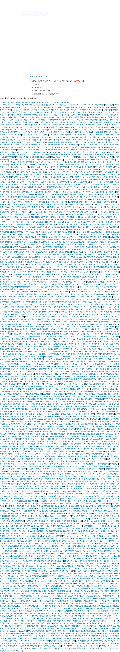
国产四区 (102, 396)
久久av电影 (104, 284)
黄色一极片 (92, 536)
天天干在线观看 (107, 638)
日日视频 (100, 536)
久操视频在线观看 (55, 177)
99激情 (29, 399)
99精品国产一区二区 (71, 561)
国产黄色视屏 (40, 441)
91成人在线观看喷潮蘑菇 (88, 631)
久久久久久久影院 (7, 389)
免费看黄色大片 (47, 172)
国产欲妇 (58, 274)
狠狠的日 (76, 277)
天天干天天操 (100, 643)
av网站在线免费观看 (98, 531)
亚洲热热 (41, 299)
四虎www (55, 466)
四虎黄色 (104, 152)
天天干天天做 (53, 314)
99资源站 (65, 179)
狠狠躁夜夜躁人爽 (79, 177)
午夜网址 (48, 299)
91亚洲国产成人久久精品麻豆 (48, 110)
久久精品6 (78, 264)
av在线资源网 (89, 568)
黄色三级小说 (68, 643)
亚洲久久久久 (98, 204)
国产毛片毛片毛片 (21, 145)
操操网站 (64, 145)
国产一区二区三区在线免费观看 (48, 583)
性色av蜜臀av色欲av (60, 631)
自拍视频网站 (89, 217)
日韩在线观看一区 (53, 324)
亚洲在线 (35, 294)
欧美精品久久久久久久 (74, 526)
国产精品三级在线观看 (78, 548)
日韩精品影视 (62, 259)
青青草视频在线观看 (113, 135)
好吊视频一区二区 (80, 386)
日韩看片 (3, 197)
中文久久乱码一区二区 (66, 469)
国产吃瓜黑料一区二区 (88, 471)
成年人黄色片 (43, 608)
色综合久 (111, 361)
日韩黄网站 (70, 264)
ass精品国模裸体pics (91, 160)
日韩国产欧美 (85, 628)
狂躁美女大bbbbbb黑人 (31, 115)
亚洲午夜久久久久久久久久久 (28, 513)
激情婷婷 (72, 192)
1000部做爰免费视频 (59, 344)
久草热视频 (50, 209)
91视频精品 (11, 434)
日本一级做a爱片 (6, 626)
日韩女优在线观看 (38, 222)
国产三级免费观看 (38, 361)
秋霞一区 (5, 120)
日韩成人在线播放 (67, 484)
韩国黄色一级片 (102, 174)
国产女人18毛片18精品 (106, 312)
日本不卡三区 (30, 232)
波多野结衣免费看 (31, 521)
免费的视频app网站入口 (22, 533)
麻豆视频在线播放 (105, 379)
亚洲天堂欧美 (40, 556)
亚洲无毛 (38, 262)
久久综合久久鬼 (108, 165)
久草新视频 (39, 162)
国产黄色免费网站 (94, 127)
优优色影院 (77, 501)
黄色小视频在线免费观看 (55, 586)
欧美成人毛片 (17, 359)
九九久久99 (22, 371)
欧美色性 (18, 174)
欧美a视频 (12, 192)
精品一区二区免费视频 (80, 317)
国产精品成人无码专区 (61, 531)
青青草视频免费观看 (83, 588)
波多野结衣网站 (108, 132)
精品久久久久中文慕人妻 (13, 312)
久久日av (72, 237)
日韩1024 (100, 254)
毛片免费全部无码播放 (96, 469)
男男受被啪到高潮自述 (104, 608)
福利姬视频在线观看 (20, 613)
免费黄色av (16, 322)
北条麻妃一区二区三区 (21, 282)
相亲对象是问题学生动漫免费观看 (56, 269)
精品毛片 (12, 339)
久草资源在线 (95, 441)
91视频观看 (44, 309)
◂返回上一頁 (43, 76)
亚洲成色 (49, 623)
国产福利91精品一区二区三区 (84, 648)
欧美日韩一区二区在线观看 (18, 357)
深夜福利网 (30, 429)
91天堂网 (109, 384)
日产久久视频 (59, 399)
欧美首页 (18, 135)
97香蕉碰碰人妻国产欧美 (32, 274)
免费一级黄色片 (17, 598)
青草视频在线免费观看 (8, 297)
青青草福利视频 (35, 157)
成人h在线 (14, 167)
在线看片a (18, 524)
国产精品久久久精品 (52, 384)
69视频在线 (95, 581)
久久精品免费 (46, 344)
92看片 (60, 568)
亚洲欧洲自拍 (101, 349)
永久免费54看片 (68, 125)
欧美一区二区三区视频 (55, 227)
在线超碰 (21, 317)
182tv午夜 (36, 172)
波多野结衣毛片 (28, 132)
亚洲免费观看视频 (102, 341)
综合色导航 (46, 538)
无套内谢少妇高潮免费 (83, 456)
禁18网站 (53, 282)
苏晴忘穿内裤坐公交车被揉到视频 (84, 212)
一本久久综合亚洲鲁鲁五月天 (14, 214)
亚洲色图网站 (20, 307)
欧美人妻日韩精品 (66, 182)
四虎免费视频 (87, 359)
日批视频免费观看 (37, 192)
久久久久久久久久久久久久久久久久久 (49, 444)
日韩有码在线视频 (109, 202)
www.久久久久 (52, 469)
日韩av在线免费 (33, 396)
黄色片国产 (41, 623)
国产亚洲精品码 (19, 466)
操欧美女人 (114, 464)
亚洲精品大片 (96, 481)
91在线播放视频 (45, 125)
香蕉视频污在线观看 (89, 606)
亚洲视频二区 (49, 379)
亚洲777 (62, 424)
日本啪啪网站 (74, 179)
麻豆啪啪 (10, 529)
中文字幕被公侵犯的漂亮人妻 (16, 568)
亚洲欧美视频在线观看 (55, 187)
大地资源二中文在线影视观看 (55, 479)
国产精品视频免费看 (51, 633)
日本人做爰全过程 (83, 279)
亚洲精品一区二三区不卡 (77, 309)
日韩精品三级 (68, 648)
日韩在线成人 (85, 142)
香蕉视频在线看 (76, 521)
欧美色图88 (20, 262)
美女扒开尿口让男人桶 (109, 516)
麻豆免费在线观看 (110, 489)
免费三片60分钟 (72, 110)
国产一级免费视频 (111, 426)
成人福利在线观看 (92, 247)
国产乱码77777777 (76, 466)
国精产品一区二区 (93, 354)
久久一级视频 (46, 421)
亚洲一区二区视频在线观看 (37, 314)
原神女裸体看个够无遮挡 (100, 199)
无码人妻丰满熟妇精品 (35, 648)
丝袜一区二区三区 (13, 257)
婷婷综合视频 (73, 219)
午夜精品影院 (49, 189)
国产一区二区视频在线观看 (78, 558)
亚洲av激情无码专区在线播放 (28, 606)
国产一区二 (96, 351)
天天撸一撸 (8, 613)
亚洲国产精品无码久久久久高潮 (63, 341)
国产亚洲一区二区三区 (15, 197)
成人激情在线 (104, 541)
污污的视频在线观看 (67, 165)
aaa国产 (49, 337)
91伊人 (24, 239)
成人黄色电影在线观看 (63, 252)
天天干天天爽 (26, 419)
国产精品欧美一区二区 (110, 616)
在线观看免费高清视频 (43, 429)
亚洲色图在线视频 (14, 578)
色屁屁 (6, 543)
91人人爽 (30, 137)
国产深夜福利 (35, 421)
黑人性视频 (25, 471)
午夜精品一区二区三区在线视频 (105, 289)
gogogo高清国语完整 (41, 351)
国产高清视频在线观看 (74, 409)
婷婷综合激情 (50, 533)
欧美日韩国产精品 (8, 172)
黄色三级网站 (12, 364)
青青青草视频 (67, 349)
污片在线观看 (6, 137)
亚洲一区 (70, 386)
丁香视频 (21, 636)
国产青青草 (112, 152)
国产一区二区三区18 (9, 636)
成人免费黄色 (82, 426)
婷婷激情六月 (48, 212)
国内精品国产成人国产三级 (42, 339)
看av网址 (101, 576)
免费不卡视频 (58, 337)
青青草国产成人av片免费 (51, 329)
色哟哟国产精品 (15, 120)
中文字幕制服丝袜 (15, 531)
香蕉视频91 (52, 259)
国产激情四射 (74, 267)
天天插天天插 (31, 511)
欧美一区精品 (10, 631)
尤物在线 (42, 187)
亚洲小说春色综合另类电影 (76, 578)
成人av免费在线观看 (102, 568)
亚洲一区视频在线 (49, 593)
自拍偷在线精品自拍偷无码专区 (23, 556)
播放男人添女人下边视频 (50, 307)
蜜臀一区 (53, 112)
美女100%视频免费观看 (35, 479)
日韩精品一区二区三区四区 (37, 499)
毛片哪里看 (19, 130)
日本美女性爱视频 (63, 521)
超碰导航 (63, 135)
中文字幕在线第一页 (71, 337)
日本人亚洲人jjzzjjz (40, 568)
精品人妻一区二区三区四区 (29, 234)
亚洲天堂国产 (61, 366)
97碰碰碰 (15, 110)
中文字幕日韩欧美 (64, 461)
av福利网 (63, 583)
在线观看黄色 (28, 561)
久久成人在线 (70, 529)
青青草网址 (53, 249)
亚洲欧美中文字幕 (80, 414)
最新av (113, 160)
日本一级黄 (15, 244)
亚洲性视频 (51, 436)
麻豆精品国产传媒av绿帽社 (32, 327)
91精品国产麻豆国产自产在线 (102, 551)
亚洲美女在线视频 (78, 419)
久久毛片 (27, 299)
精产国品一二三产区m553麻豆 (104, 262)
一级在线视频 (102, 391)
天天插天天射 (31, 227)
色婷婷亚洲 (47, 302)
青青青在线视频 (79, 332)
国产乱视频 (82, 202)
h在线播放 (106, 339)
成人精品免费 (77, 581)
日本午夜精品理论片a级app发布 (107, 150)
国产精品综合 (70, 399)
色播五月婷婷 (112, 409)
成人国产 (72, 588)
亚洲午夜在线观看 (17, 349)
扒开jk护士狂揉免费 (65, 591)
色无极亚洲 (42, 618)
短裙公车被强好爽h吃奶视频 (77, 533)
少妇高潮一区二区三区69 (16, 461)
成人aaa (7, 219)
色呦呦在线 (75, 297)
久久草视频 (101, 606)
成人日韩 (79, 429)
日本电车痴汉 (108, 302)
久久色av (102, 513)
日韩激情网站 (104, 337)
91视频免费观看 (107, 127)
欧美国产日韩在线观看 (110, 219)
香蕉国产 (34, 618)
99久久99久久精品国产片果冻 (95, 162)
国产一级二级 (31, 563)
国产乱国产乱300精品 (112, 444)
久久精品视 (97, 132)
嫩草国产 (87, 636)
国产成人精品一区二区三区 (15, 429)
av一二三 (57, 563)
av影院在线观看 (80, 354)
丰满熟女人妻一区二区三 (96, 538)
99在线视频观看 (100, 563)
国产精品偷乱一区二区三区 (107, 244)
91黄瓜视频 (19, 366)
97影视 (11, 130)
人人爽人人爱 (101, 474)
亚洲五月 (6, 431)
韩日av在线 (91, 616)
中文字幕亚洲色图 (23, 421)
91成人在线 (20, 329)
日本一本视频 (77, 152)
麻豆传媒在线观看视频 (91, 449)
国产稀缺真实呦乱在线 (12, 401)
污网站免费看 (48, 563)
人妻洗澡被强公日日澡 (76, 299)
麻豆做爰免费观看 (10, 484)
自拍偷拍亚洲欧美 (97, 431)
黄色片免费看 (9, 551)
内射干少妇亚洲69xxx (12, 621)
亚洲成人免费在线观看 (24, 339)
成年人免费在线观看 (55, 152)
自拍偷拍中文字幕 (95, 165)
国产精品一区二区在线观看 (44, 219)
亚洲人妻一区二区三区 (43, 341)
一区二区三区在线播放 (106, 207)
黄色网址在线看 (90, 434)
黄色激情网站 (43, 501)
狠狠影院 (43, 169)
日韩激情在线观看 (27, 219)
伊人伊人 (35, 289)
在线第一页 (82, 117)
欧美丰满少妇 (30, 317)
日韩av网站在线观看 (47, 332)
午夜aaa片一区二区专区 (12, 239)
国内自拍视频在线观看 (33, 329)
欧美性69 (3, 140)
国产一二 (59, 364)
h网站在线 (81, 566)
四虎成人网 (81, 237)
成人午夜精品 (24, 184)
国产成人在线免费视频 (37, 165)
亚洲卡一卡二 (68, 536)
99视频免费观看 (22, 434)
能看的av (38, 232)
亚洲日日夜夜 (36, 598)
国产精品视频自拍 (50, 506)
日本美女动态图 (100, 566)
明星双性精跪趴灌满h (18, 416)
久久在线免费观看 (73, 513)
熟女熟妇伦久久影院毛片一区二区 (78, 389)
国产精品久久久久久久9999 (26, 504)
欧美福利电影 (45, 578)
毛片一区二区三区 (83, 638)
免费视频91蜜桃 (59, 174)
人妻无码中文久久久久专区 (71, 439)
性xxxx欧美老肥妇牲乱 (97, 122)
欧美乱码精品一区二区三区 (76, 282)
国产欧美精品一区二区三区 (110, 314)
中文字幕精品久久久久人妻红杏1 (43, 252)
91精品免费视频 (101, 508)
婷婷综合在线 (76, 603)
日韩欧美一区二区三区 (83, 571)
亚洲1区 (17, 217)
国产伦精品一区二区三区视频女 (60, 608)
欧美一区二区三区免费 (22, 641)
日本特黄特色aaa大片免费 (26, 576)
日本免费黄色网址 (57, 371)
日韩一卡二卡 (12, 513)
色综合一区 (37, 643)
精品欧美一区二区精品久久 (70, 272)
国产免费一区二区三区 (26, 566)
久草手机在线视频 (53, 618)
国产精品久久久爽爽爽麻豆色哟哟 (35, 312)
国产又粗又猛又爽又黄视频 (20, 409)
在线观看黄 (107, 252)
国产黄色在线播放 (12, 184)
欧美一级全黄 (14, 391)
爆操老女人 (48, 257)
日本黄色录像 (91, 254)
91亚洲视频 (59, 304)
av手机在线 (36, 322)
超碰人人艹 (50, 391)
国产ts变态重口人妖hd (97, 593)
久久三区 (73, 157)
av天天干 (35, 125)
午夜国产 (96, 297)
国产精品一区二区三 (48, 366)
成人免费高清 (102, 598)
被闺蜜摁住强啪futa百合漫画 (91, 292)
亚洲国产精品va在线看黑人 (18, 516)
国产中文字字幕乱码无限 (68, 633)
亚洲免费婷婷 (73, 145)
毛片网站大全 (84, 541)
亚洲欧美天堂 (104, 381)
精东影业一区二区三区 (94, 491)
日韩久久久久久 (49, 551)
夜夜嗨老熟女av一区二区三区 (62, 421)
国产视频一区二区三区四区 (18, 165)
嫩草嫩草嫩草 (69, 551)
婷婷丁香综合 (25, 591)
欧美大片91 (35, 135)
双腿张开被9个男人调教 (83, 132)
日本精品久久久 (59, 327)
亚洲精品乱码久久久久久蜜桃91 (104, 269)
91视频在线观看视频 (99, 456)
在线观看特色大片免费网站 (20, 456)
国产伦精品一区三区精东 (49, 115)
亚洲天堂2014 (59, 491)
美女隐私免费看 (105, 504)
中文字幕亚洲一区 (53, 272)
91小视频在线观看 (11, 581)
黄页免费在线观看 (53, 484)
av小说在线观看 (91, 312)
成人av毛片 (103, 519)
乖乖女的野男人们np (18, 511)
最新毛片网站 (102, 147)
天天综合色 (72, 112)
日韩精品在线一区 (81, 125)
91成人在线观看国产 (81, 122)
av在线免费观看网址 (37, 531)
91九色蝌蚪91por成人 (95, 137)
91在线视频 (46, 536)
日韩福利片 (64, 267)
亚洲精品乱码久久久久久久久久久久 (92, 257)
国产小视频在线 (65, 307)
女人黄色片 (79, 636)
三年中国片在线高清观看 (19, 309)
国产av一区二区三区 (83, 192)
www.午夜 (82, 491)
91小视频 (96, 376)
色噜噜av (112, 224)
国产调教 (79, 197)
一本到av (55, 374)
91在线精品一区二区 (57, 486)
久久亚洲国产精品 (88, 508)
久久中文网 (89, 486)
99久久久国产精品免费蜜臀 (46, 476)
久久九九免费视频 (96, 436)
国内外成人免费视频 (51, 546)
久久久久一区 (75, 441)
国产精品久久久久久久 (19, 272)
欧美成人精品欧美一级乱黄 (101, 446)
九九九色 (26, 436)
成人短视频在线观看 (96, 556)
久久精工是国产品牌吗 (66, 506)
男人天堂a (64, 384)
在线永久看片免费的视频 (35, 633)
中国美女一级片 (82, 593)
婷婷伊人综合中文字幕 (32, 242)
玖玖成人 (116, 608)
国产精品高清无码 (13, 140)
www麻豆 (42, 436)
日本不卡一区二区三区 (29, 558)
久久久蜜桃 (64, 192)
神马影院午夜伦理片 (43, 279)
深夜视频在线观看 (91, 239)
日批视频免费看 (28, 374)
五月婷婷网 (94, 519)
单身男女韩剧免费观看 (48, 513)
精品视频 (83, 277)
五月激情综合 (40, 132)
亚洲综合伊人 (87, 511)
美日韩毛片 (105, 259)
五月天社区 (74, 130)
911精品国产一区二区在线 (96, 553)
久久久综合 (95, 419)
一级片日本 (111, 479)
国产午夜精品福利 (74, 105)
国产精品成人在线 (85, 573)
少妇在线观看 (28, 351)
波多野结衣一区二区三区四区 (106, 434)
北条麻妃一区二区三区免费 (49, 182)
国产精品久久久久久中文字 (73, 364)
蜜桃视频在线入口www (52, 145)
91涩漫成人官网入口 (46, 491)
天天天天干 (96, 573)
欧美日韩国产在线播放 (87, 267)
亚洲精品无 (53, 461)
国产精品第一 (113, 147)
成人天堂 (86, 526)
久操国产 (108, 421)
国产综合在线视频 (100, 361)
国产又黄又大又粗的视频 (28, 110)
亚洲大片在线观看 (9, 464)
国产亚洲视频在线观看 (66, 312)
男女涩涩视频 (9, 307)
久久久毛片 (43, 127)
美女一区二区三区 (10, 127)
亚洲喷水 (53, 292)
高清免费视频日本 (75, 511)
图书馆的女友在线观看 (8, 202)
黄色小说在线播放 (6, 454)
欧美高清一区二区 (45, 202)
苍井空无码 (38, 304)
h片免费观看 (26, 237)
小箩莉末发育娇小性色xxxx (57, 127)
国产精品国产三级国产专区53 (27, 202)
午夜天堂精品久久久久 (59, 573)
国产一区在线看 (14, 277)
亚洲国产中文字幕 (105, 309)
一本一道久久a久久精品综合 (51, 254)
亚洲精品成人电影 (95, 110)
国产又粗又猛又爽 (52, 361)
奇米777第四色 (95, 219)
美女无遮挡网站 (111, 214)
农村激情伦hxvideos (111, 137)
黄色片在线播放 (102, 112)
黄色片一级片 (103, 586)
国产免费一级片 (103, 631)
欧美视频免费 (99, 105)
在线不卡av (66, 239)
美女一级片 (90, 214)
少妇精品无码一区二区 (52, 357)
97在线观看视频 (17, 341)
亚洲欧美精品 (26, 361)
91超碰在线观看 (91, 304)
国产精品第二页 (61, 611)
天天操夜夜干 (66, 147)
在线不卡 (75, 140)
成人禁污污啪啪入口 (62, 431)
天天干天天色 (58, 277)
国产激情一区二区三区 (87, 150)
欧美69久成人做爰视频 (20, 247)
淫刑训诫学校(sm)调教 (89, 147)
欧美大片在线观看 (92, 546)
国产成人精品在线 (111, 451)
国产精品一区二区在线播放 (37, 297)
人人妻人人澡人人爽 (41, 137)
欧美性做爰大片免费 (27, 414)
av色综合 (76, 591)
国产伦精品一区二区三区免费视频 (55, 105)
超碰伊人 (29, 461)
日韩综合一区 (93, 396)
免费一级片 (31, 194)
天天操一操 (107, 110)
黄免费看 (99, 202)
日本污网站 (67, 581)
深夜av (99, 329)
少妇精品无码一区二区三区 (100, 366)
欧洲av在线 (84, 371)
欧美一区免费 (69, 636)
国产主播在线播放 (92, 284)
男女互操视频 (52, 312)
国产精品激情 (93, 194)
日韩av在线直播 (94, 259)
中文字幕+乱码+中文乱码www (19, 212)
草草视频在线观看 (54, 284)
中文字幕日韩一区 (38, 140)
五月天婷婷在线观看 (36, 357)
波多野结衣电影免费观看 (51, 456)
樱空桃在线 (94, 541)
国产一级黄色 (104, 371)
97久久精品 (7, 379)
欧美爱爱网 (23, 314)
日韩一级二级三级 (79, 546)
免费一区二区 (102, 125)
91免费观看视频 (63, 598)
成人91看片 (11, 481)
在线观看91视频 (110, 277)
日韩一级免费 (56, 194)
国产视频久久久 (81, 107)
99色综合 (28, 222)
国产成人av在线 (9, 546)
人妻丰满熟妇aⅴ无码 (40, 179)
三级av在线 (90, 332)
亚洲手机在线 (28, 142)
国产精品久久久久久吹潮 (9, 563)
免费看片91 (100, 135)
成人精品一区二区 (106, 646)
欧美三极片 (4, 339)
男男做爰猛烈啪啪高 (78, 616)
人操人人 (112, 192)
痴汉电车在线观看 (95, 558)
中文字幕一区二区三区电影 (50, 147)
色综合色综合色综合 (36, 145)
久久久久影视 (67, 177)
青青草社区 (10, 279)
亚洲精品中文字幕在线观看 (23, 304)
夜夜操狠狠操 (8, 489)
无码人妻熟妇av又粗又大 (31, 486)
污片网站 (42, 239)
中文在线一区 (28, 524)
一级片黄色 (109, 576)
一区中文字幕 (17, 274)
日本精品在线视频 (108, 327)
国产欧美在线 (98, 489)
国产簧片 (84, 479)
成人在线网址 (15, 553)
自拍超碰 (96, 322)
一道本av (88, 269)
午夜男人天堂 (50, 122)
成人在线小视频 (97, 279)
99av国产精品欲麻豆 (113, 234)
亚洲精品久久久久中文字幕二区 (39, 371)
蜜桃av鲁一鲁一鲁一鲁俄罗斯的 (87, 529)
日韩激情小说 (91, 598)
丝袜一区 (29, 551)
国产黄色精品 (5, 244)
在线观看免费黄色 (110, 204)
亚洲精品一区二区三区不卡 (104, 167)
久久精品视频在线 (90, 586)
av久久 (107, 556)
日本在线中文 (106, 596)
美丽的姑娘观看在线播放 (96, 282)
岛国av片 (32, 174)
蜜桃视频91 (59, 332)
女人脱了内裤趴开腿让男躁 (63, 294)
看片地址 (72, 384)
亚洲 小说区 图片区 (81, 224)
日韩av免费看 (5, 561)
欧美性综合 (36, 147)
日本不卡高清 (5, 441)
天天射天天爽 (5, 105)
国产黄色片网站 (113, 519)
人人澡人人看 (114, 337)
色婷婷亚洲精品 (48, 431)
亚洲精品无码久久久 (36, 150)
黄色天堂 (21, 384)
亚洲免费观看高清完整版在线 (65, 379)
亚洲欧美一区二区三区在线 (46, 553)
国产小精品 (31, 481)
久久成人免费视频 (63, 222)
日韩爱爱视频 (11, 506)
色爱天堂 (78, 551)
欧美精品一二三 (22, 150)
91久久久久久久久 (38, 209)
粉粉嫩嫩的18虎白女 (74, 606)
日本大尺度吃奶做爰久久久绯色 (58, 297)
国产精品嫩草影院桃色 (94, 496)
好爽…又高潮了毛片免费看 (86, 112)
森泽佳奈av (67, 277)
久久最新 (70, 122)
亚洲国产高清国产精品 (99, 588)
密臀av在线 (7, 284)
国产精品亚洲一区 (86, 297)
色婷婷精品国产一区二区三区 (42, 199)
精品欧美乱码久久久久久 (59, 496)
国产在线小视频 (63, 292)
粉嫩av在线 (75, 461)
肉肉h (72, 132)
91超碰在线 (60, 264)
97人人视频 (79, 563)
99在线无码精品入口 (94, 177)
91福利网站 (22, 155)
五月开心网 (26, 135)
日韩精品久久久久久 (105, 184)
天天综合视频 (86, 209)
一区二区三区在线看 (112, 623)
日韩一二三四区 (52, 401)
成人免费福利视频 (58, 244)
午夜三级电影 (52, 354)
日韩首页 (14, 152)
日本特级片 (44, 135)
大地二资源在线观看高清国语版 (55, 519)
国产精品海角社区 (78, 254)
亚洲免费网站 (61, 513)
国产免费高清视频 (6, 466)
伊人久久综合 (15, 543)
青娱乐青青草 (26, 140)
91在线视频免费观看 (102, 464)
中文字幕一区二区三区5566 (66, 596)
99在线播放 (102, 626)
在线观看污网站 (46, 322)
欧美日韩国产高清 (40, 561)
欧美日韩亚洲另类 (111, 469)
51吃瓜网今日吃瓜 (112, 571)
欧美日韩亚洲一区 (67, 172)
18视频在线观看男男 (95, 187)
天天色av (12, 329)
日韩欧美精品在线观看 (14, 115)
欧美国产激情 (84, 451)
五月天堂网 (11, 157)
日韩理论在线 (113, 588)
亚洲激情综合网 (85, 327)
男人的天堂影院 (89, 409)
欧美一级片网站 (17, 254)
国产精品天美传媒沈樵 (78, 598)
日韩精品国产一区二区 (61, 339)
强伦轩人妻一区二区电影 (97, 404)
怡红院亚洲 (92, 386)
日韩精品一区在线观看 (79, 416)
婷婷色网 (50, 169)
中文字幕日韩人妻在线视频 (104, 414)
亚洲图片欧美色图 (15, 107)
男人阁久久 (7, 254)
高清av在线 (40, 576)
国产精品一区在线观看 (88, 613)
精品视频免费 (51, 222)
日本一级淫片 (43, 386)
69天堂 (97, 152)
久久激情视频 (22, 446)
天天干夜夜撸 (55, 155)
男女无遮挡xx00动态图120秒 (98, 107)
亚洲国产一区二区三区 (68, 411)
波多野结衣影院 (24, 259)
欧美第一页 (91, 548)
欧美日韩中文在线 (22, 546)
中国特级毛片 (14, 449)
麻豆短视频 (76, 147)
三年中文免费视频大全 (17, 160)
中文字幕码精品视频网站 (9, 229)
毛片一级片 (25, 404)
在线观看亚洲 (29, 224)
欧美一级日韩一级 (32, 332)
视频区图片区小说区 (104, 394)
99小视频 (23, 648)
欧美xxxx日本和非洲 (79, 137)
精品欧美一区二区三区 (20, 379)
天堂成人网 (65, 499)
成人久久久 (104, 546)
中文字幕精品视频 (48, 643)
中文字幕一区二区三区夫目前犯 (52, 107)
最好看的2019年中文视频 (22, 586)
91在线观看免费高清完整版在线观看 (31, 346)
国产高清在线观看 (109, 389)
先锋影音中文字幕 (83, 366)
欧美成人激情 (92, 626)
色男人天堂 (86, 551)
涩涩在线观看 (111, 396)
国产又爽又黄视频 (27, 543)
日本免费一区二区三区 (109, 317)
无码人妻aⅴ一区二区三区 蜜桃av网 (60, 289)
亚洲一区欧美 (48, 232)
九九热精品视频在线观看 (97, 479)
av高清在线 (115, 334)
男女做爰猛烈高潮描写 (93, 357)
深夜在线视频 (95, 516)
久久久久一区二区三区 (68, 489)
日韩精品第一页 (102, 471)
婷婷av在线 (36, 344)
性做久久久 (43, 259)
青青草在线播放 (35, 536)
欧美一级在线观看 (13, 501)
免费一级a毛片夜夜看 (47, 426)
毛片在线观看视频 (109, 491)
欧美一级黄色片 (91, 237)
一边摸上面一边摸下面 (87, 130)
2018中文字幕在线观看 (69, 117)
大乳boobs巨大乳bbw (8, 638)
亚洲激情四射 (104, 611)
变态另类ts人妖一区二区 (57, 386)
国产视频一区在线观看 (84, 489)
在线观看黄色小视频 (43, 194)
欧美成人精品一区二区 (22, 496)
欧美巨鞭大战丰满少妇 (19, 399)
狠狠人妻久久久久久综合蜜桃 (97, 578)
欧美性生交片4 (64, 603)
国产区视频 (29, 384)
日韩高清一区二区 (91, 381)
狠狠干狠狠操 (94, 371)
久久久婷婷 (34, 491)
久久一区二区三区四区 (39, 409)
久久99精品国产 (19, 489)
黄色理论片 (67, 274)
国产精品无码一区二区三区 (99, 145)
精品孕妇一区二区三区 (99, 461)
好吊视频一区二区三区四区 (77, 127)
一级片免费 (112, 586)
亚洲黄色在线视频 (37, 506)
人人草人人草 (111, 406)
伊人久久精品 (100, 217)
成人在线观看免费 (98, 571)
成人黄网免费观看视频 (66, 354)
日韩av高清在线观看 (84, 424)
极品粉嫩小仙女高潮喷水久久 (55, 621)
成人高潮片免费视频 (52, 192)
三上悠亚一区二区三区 (60, 202)
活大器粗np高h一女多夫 (29, 401)
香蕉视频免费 (71, 394)
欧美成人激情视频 (88, 501)
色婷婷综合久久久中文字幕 (87, 244)
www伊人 (115, 294)
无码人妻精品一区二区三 (87, 140)
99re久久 (43, 272)
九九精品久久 (80, 341)
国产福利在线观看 (15, 436)
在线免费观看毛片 (20, 454)
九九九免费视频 (60, 214)
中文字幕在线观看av (40, 461)
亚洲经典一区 (60, 234)
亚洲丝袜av (92, 125)
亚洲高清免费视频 (22, 157)
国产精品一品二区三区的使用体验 (89, 596)
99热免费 (21, 444)
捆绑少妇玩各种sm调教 (37, 434)
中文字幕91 (43, 284)
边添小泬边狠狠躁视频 (64, 207)
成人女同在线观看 (12, 381)
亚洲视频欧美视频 (64, 628)
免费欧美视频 (66, 419)
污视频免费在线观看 (94, 476)
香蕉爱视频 (88, 399)
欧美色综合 (31, 548)
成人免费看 (95, 272)
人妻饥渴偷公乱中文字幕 (16, 182)
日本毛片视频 (29, 394)
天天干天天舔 (15, 219)
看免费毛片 (75, 613)
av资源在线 (91, 349)
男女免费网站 (9, 299)
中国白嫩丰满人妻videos (62, 247)
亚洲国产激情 (111, 606)
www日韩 (40, 204)
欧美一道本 (66, 194)
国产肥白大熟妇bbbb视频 (27, 581)
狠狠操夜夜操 (63, 309)
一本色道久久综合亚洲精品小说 (102, 628)
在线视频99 (53, 588)
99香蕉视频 (35, 578)
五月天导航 (97, 511)
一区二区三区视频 (92, 242)
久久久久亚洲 (24, 391)
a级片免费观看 (9, 262)
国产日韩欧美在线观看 (55, 561)
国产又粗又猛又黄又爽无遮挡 (42, 419)
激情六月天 (15, 648)
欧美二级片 (10, 147)
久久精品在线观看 (79, 334)
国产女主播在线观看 (28, 553)
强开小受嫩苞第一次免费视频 (33, 519)
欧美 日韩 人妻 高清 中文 (75, 262)
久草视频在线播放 (110, 401)
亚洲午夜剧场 (88, 302)
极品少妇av (24, 449)
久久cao (30, 406)
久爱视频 (95, 636)
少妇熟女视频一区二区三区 (73, 449)
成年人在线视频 (86, 204)
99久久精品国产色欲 (14, 327)
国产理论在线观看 (43, 464)
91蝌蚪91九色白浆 (80, 536)
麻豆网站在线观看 (106, 169)
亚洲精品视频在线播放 (69, 279)
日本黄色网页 (5, 571)
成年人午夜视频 (112, 563)
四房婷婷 (63, 404)
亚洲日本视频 (35, 334)
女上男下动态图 (36, 456)
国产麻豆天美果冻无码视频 (108, 194)
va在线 (45, 152)
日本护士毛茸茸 (73, 519)
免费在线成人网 (72, 229)
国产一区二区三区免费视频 (60, 369)
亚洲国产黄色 (30, 279)
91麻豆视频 (68, 332)
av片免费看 (89, 262)
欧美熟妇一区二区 (81, 165)
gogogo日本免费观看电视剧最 (24, 596)
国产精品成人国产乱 (92, 504)
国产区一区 (80, 459)
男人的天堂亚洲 (16, 561)
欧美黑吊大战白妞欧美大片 (37, 389)
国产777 (110, 626)
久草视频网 (34, 184)
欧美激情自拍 (73, 573)
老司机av (13, 431)
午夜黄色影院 (48, 526)
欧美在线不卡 (15, 289)
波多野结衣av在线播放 (111, 558)
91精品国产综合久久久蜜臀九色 (54, 262)
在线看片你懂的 (65, 446)
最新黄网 (102, 222)
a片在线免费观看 (68, 563)
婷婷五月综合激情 (90, 364)
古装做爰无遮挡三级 (18, 302)
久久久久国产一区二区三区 (81, 274)
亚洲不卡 (71, 583)
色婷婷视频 (73, 202)
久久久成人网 (46, 454)
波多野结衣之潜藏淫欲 (40, 249)
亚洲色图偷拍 (20, 459)
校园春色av (108, 254)
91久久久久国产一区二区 (89, 611)
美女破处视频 (92, 623)
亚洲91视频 (42, 484)
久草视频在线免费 (39, 142)
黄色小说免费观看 (54, 179)
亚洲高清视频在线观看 (23, 147)
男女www (80, 157)
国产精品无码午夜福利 (108, 322)
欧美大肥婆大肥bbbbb (23, 411)
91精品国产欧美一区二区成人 (44, 636)
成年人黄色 (91, 643)
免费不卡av (106, 511)
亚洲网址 (3, 474)
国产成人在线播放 (15, 519)
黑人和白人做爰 (95, 307)
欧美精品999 (33, 217)
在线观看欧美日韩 (92, 169)
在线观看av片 (102, 429)
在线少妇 (104, 351)
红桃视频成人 (12, 606)
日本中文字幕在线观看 (31, 284)
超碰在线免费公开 (37, 591)
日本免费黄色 (41, 120)
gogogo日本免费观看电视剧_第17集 (103, 521)
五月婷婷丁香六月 (108, 357)
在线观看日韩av (74, 209)
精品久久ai (99, 332)
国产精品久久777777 (73, 174)
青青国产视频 (32, 416)
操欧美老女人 (26, 344)
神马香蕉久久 (30, 262)
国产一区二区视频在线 (61, 548)
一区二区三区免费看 (76, 167)
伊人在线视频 (93, 189)
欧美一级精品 (88, 264)
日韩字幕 (49, 531)
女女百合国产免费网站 (45, 416)
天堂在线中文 (42, 581)
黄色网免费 (114, 199)
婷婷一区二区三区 (73, 204)
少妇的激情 (49, 204)
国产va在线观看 (103, 237)
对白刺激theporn (19, 626)
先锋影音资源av (106, 297)
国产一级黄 (66, 319)
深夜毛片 (48, 140)
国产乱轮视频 (75, 431)
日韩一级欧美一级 (6, 337)
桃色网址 (80, 361)
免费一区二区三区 (42, 596)
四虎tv (56, 199)
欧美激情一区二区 (38, 533)
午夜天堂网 (15, 479)
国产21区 (78, 302)
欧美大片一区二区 (38, 411)
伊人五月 (48, 346)
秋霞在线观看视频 (17, 521)
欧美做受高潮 (32, 386)
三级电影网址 (41, 227)
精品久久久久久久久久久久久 (27, 354)
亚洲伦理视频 (66, 329)
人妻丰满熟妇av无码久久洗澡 (51, 242)
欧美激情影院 (90, 341)
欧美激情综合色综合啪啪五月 (56, 376)
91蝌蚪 (38, 317)
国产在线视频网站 (13, 603)
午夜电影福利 (17, 284)
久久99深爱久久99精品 (67, 361)
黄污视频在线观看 (83, 411)
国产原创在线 (89, 167)
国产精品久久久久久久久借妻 (27, 638)
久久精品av (22, 187)
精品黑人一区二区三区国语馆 (11, 508)
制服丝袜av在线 (37, 212)
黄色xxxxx (100, 583)
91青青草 (15, 319)
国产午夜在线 (61, 533)
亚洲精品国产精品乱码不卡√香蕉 (67, 142)
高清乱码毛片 (5, 152)
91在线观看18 (8, 304)
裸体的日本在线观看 (30, 122)
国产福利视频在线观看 (54, 197)
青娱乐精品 (22, 548)
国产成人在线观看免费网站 (26, 464)
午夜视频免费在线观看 (32, 571)
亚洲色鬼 (23, 264)
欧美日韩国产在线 (64, 249)
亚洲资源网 (39, 414)
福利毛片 (115, 421)
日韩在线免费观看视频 (89, 601)
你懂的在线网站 (112, 404)
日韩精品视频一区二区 (29, 501)
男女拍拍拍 (67, 317)
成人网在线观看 (53, 489)
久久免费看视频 (43, 641)
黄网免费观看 (80, 506)
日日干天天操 (28, 107)
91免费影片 (16, 169)
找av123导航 (88, 361)
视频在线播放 (105, 160)
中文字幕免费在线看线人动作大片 (85, 576)
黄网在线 (78, 481)
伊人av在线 (33, 608)
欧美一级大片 (28, 359)
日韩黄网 (56, 508)
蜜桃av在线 (70, 621)
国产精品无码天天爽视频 (24, 207)
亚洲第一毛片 (75, 292)
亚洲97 (47, 292)
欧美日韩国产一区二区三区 (70, 464)
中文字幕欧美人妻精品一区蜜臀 (50, 646)
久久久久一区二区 (80, 187)
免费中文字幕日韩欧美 (62, 416)
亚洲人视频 (45, 486)
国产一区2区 (30, 117)
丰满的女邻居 (23, 167)
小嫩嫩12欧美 (8, 252)
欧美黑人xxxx (41, 469)
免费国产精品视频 (105, 374)
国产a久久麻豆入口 (14, 486)
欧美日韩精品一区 (47, 274)
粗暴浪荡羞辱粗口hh (60, 257)
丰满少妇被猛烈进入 (92, 299)
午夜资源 (85, 556)
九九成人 (99, 548)
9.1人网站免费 (90, 459)
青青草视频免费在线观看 (76, 214)
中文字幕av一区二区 (10, 548)
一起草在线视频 (69, 107)
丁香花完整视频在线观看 (111, 506)
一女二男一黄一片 (21, 389)
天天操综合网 (65, 508)
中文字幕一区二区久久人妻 (81, 446)
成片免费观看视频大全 (14, 132)
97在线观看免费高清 (11, 646)
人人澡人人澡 (85, 272)
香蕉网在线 (60, 636)
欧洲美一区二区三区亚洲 (25, 162)
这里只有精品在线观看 (12, 344)
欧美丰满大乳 (32, 264)
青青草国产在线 (86, 324)
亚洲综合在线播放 (10, 187)
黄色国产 (114, 511)
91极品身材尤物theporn (80, 252)
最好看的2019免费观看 (53, 150)
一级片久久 (27, 199)
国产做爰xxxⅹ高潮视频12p (38, 424)
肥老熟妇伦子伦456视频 (74, 217)
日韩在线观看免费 (24, 601)
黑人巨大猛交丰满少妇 (78, 623)
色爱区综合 (13, 426)
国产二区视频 (107, 307)
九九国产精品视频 (20, 194)
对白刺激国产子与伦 (69, 284)
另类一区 (68, 516)
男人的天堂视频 (70, 586)
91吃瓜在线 (80, 304)
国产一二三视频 (14, 361)
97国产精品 (102, 197)
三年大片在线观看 (93, 484)
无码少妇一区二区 (52, 165)
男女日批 (74, 406)
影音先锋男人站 (106, 499)
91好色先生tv (89, 384)
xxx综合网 (60, 516)
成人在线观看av (88, 152)
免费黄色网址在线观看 (91, 319)
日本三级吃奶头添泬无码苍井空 (79, 199)
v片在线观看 (62, 601)
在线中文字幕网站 (12, 623)
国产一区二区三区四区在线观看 (90, 287)
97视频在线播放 (57, 160)
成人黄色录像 (34, 426)
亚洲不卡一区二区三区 (73, 359)
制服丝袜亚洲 (91, 608)
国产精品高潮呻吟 (71, 491)
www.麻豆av (14, 234)
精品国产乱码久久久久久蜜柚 (10, 424)
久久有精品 (76, 324)
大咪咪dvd (109, 431)
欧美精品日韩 (31, 476)
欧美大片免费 (111, 416)
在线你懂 (80, 434)
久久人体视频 (48, 327)
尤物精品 (109, 257)
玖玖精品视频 (41, 319)
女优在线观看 (21, 481)
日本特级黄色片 (74, 611)
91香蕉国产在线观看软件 (27, 204)
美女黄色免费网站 (111, 227)
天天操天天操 (63, 451)
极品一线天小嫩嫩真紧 (83, 172)
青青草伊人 (4, 332)
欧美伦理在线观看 (43, 155)
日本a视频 (59, 643)
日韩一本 (36, 107)
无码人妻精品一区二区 (44, 267)
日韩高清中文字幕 (96, 444)
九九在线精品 (12, 346)
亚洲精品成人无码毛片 (105, 120)
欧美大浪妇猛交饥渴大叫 (22, 294)
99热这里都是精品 (102, 267)
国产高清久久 (72, 404)
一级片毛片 (15, 591)
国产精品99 (71, 459)
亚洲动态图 (107, 294)
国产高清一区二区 (85, 229)
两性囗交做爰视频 (96, 252)
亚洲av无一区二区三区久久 (105, 648)
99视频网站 (73, 115)
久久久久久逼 (54, 424)
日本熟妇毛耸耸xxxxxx (54, 120)
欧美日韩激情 (26, 603)
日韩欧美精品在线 (106, 157)
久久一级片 (109, 105)
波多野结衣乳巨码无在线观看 (48, 446)
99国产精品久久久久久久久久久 (103, 209)
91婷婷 (110, 239)
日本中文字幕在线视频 (76, 269)
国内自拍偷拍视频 (37, 621)
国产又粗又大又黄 (103, 140)
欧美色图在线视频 (110, 332)
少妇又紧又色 (52, 613)
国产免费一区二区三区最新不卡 (26, 529)
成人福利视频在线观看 (111, 329)
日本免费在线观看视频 (9, 317)
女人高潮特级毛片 (77, 239)
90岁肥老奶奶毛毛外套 (34, 302)
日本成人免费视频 (110, 115)
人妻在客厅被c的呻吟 (27, 319)
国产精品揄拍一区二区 (65, 556)
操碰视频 (3, 157)
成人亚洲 (18, 588)
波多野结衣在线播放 (18, 137)
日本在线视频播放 (87, 464)
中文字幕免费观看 (105, 581)
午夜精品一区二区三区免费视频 (93, 439)
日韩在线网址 (83, 234)
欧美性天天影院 (107, 633)
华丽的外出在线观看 (33, 307)
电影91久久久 (5, 591)
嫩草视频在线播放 (107, 573)
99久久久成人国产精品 (37, 516)
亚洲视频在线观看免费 (64, 334)
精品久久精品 (63, 588)
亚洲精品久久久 (102, 212)
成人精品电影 (97, 249)
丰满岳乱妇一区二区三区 (80, 307)
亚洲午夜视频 (48, 247)
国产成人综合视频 (64, 613)
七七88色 (112, 112)
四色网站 (15, 314)
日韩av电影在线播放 (89, 174)
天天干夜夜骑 (76, 508)
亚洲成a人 (60, 551)
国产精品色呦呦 (30, 376)
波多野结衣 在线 (18, 232)
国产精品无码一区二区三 (105, 543)
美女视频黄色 (86, 222)
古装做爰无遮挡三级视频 (37, 613)
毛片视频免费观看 (109, 179)
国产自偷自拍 (71, 434)
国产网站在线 (73, 451)
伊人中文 (63, 229)
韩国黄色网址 (85, 461)
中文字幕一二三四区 (47, 234)
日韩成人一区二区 (72, 327)
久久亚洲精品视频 (89, 120)
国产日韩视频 (20, 279)
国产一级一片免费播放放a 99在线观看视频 (47, 349)
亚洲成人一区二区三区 (17, 369)
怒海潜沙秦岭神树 (111, 439)
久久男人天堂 (38, 524)
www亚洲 (21, 563)
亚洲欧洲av (99, 486)
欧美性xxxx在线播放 (54, 239)
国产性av (95, 222)
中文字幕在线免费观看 (8, 446)
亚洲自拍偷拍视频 (95, 179)
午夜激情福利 (17, 334)
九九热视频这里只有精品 (63, 212)
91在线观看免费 (14, 112)
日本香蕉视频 (8, 586)
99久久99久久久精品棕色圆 (98, 224)
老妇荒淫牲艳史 (33, 169)
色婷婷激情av (33, 127)
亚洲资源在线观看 (36, 546)
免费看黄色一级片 (92, 369)
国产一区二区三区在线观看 (72, 120)
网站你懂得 (56, 279)
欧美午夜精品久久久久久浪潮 (17, 608)
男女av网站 (76, 516)
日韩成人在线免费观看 (81, 182)
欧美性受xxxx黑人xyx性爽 (29, 646)
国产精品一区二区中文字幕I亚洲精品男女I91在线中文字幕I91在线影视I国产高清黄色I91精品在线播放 (35, 102)
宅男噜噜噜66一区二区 (81, 444)
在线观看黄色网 (17, 269)
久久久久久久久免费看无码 (39, 282)
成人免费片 (81, 284)
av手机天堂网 (8, 641)
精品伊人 (80, 586)
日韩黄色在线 (84, 401)
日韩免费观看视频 (106, 484)
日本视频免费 (108, 229)
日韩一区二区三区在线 (26, 441)
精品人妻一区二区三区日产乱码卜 (61, 501)
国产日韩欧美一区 (40, 451)
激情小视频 (61, 553)
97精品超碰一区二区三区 (47, 558)
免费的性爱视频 (98, 359)
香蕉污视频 (91, 202)
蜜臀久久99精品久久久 (43, 543)
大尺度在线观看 (108, 177)
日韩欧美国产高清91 (97, 227)
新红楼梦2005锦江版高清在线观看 (48, 117)
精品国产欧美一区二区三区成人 (44, 611)
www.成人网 (15, 439)
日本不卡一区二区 (96, 182)
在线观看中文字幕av (95, 115)
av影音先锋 (98, 302)
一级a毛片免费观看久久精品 (68, 401)
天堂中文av (108, 142)
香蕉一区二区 (109, 618)
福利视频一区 (74, 257)
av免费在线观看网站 (111, 536)
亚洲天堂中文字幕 (79, 349)
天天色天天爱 (105, 334)
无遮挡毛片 (30, 593)
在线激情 (79, 641)
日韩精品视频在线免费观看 (13, 376)
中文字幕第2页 (98, 155)
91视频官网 (19, 494)
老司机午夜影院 (33, 272)
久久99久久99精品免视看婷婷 (14, 227)
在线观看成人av (101, 409)
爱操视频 (55, 302)
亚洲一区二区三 (108, 621)
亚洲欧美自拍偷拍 (15, 351)
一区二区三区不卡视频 (41, 112)
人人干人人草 (84, 519)
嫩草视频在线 (51, 516)
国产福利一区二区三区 (22, 618)
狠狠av (5, 357)
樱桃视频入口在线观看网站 (71, 543)
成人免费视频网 (56, 536)
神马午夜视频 (52, 451)
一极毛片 (78, 232)
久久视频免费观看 (55, 351)
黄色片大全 (56, 471)
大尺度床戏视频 (70, 304)
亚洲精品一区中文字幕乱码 (66, 593)
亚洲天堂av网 (60, 529)
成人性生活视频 (105, 529)
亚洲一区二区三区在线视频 (33, 269)
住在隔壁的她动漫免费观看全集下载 (54, 541)
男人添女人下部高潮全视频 (83, 524)
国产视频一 (103, 239)
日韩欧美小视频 (63, 132)
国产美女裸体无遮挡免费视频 (49, 396)
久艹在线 (116, 581)
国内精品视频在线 (59, 204)
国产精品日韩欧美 (20, 406)
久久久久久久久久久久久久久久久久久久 (32, 364)
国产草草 (45, 317)
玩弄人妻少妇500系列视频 (27, 484)
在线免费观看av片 (78, 608)
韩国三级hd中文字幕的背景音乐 (63, 346)
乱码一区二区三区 (35, 474)
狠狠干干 (6, 234)
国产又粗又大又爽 (70, 391)
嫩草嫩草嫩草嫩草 (24, 287)
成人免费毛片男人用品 (24, 172)
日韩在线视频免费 (24, 152)
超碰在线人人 (45, 573)
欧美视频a (28, 611)
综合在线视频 (18, 242)
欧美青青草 (12, 354)
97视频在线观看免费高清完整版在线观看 (17, 249)
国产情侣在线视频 (82, 379)
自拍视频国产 (105, 419)
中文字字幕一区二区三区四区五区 (68, 436)
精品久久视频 (31, 214)
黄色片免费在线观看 (54, 319)
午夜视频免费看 (27, 451)
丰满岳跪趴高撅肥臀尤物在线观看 (40, 631)
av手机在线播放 (80, 484)
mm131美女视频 (8, 459)
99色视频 (105, 287)
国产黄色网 (7, 341)
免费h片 (63, 110)
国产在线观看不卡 (113, 386)
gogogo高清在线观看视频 (56, 409)
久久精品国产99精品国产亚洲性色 (38, 369)
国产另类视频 (82, 391)
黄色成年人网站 (111, 593)
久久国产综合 (21, 396)
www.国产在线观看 (25, 179)
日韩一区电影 (98, 229)
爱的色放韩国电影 (32, 182)
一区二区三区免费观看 (70, 150)
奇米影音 (56, 172)
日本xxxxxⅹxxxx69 (79, 207)
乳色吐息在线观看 (57, 504)
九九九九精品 (79, 381)
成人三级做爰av (97, 389)
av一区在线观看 (19, 476)
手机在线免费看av (40, 359)
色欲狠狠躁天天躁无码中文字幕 (54, 394)
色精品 (95, 513)
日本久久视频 (49, 381)
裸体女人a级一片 (87, 105)
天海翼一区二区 (5, 274)
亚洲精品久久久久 (13, 419)
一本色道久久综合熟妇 (32, 366)
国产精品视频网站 (70, 227)
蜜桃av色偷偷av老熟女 (101, 324)
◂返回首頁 (33, 76)
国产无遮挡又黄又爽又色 (45, 214)
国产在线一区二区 (39, 494)
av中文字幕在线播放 (92, 157)
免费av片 (18, 374)
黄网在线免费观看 (32, 626)
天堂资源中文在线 (24, 229)
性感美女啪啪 (41, 324)
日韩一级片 (40, 459)
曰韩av (42, 606)
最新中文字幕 (61, 389)
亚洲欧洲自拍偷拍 (15, 122)
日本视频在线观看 (81, 469)
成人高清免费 (112, 526)
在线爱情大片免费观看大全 (40, 237)
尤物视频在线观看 (6, 406)
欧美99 (116, 155)
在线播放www (84, 219)
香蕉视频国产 (72, 366)
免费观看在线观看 (66, 524)
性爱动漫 (25, 174)
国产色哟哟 (77, 556)
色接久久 (72, 339)
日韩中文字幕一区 (93, 334)
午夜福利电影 (72, 344)
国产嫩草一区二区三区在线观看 (74, 242)
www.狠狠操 (82, 115)
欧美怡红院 (51, 364)
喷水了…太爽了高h (82, 346)
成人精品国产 (11, 469)
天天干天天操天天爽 (49, 598)
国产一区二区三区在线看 (11, 558)
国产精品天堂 (66, 357)
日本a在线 (27, 209)
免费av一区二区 (21, 386)
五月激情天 (109, 155)
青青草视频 (64, 511)
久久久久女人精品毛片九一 (88, 337)
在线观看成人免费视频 (68, 638)
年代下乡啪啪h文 (6, 573)
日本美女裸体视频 (96, 401)
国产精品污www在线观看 (50, 571)
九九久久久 (44, 167)
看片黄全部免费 (83, 227)
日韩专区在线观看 (50, 591)
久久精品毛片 (68, 351)
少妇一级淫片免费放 (36, 379)
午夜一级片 (75, 329)
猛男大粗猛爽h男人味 (66, 302)
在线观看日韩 (44, 217)
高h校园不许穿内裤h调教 (47, 264)
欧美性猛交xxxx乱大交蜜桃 (90, 499)
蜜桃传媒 (9, 282)
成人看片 (41, 122)
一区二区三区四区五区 (21, 573)
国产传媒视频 (34, 309)
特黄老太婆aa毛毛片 (55, 581)
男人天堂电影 (68, 187)
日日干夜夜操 (33, 277)
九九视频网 (100, 130)
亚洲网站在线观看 (61, 219)
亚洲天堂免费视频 (23, 506)
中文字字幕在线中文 (21, 337)
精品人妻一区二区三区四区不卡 (32, 257)
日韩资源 (26, 531)
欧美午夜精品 (108, 117)
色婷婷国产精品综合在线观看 (82, 155)
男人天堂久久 (75, 222)
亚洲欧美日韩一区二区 (96, 277)
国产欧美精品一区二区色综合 (44, 207)
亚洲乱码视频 (109, 130)
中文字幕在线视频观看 (88, 329)
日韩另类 (53, 481)
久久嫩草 (80, 339)
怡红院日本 (69, 162)
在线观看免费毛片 (42, 481)
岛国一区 (42, 401)
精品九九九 (63, 299)
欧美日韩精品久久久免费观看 (49, 638)
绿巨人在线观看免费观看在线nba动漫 (73, 626)
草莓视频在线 (29, 341)
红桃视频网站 (61, 122)
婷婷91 (58, 439)
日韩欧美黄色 (72, 135)
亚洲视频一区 (44, 521)
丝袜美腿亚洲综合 (104, 466)
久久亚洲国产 (14, 264)
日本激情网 (90, 566)
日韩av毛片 (60, 359)
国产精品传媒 (91, 583)
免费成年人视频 (82, 394)
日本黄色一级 (84, 145)
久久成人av (87, 249)
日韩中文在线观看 (17, 571)
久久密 (23, 169)
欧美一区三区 (100, 406)
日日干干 (33, 641)
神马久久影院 (66, 396)
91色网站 (24, 424)
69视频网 (6, 289)
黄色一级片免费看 (35, 247)
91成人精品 (32, 155)
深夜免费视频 (56, 125)
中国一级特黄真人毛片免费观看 (17, 292)
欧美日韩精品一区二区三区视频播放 (35, 588)
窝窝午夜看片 (11, 526)
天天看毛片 (80, 384)
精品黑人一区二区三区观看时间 (74, 169)
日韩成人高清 (26, 322)
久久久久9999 (82, 404)
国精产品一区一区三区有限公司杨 (12, 222)
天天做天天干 (63, 115)
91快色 (29, 568)
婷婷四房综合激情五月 (25, 541)
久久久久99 (63, 199)
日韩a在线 (34, 259)
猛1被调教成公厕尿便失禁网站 (45, 224)
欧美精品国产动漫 (9, 396)
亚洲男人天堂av (60, 526)
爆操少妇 (53, 601)
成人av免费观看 (104, 189)
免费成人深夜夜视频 (36, 381)
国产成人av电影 (112, 349)
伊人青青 (86, 581)
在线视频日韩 (57, 140)
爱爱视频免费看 (48, 304)
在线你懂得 (113, 174)
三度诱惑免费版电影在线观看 (14, 633)
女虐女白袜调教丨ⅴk (51, 524)
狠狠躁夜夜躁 (85, 431)
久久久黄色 (24, 381)
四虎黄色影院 (102, 386)
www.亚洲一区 (26, 112)
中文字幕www (92, 207)
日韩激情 (44, 130)
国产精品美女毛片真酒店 (106, 344)
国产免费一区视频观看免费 (56, 434)
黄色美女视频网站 (97, 641)
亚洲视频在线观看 (17, 209)
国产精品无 (69, 494)
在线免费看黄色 (32, 187)
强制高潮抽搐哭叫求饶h (22, 252)
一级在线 (55, 299)
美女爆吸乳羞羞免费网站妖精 (40, 471)
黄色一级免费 (25, 621)
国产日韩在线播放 (53, 499)
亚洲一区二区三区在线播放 (92, 232)
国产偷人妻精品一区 (36, 292)
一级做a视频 (44, 184)
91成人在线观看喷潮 (71, 371)
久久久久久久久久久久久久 (103, 264)
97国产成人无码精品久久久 (49, 626)
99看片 (37, 566)
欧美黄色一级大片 (61, 209)
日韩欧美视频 (110, 217)
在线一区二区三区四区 (32, 130)
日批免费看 (31, 469)
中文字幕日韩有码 (27, 439)
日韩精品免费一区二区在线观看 (83, 618)
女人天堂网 (8, 224)
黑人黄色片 (85, 441)
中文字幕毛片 (97, 327)
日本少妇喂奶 (98, 399)
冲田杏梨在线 (65, 471)
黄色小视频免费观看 (78, 369)
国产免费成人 (55, 464)
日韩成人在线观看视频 (45, 174)
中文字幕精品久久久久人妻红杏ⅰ (85, 184)
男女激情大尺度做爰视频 (93, 339)
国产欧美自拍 (55, 474)
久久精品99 (18, 199)
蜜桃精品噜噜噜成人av (37, 337)
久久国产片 (24, 474)
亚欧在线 (65, 646)
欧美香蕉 (26, 334)
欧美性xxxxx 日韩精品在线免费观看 (38, 160)
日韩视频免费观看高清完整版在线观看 (58, 576)
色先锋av (26, 536)
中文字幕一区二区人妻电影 (73, 160)
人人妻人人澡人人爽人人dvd (54, 162)
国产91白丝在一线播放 (66, 481)
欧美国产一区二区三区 (103, 561)
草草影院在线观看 (35, 105)
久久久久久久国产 (26, 189)
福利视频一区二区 (79, 421)
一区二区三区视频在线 (80, 189)
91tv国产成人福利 (38, 287)
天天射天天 (7, 322)
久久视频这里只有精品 (14, 142)
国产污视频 (47, 466)
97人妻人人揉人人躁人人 (40, 601)
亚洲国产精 (7, 439)
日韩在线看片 (107, 232)
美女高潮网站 (21, 469)
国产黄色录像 (112, 369)
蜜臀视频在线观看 (84, 531)
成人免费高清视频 (93, 533)
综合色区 (101, 304)
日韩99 (98, 616)
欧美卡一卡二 (108, 501)
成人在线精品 (107, 476)
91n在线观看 (50, 439)
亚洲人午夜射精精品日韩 (32, 538)
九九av (102, 416)
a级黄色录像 (5, 237)
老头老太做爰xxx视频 (66, 184)
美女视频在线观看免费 (100, 192)
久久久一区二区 (94, 317)
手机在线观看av (105, 494)
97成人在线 (51, 359)
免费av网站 (58, 169)
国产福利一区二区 (28, 120)
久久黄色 (39, 563)
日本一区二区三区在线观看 (29, 244)
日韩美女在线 (83, 110)
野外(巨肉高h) (66, 324)
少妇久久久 (67, 152)
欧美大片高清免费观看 (42, 406)
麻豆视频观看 (77, 249)
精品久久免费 (32, 446)
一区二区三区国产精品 (97, 234)
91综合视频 (4, 351)
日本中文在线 (99, 214)
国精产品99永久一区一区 (60, 157)
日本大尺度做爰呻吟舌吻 (56, 494)
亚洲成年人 (10, 524)
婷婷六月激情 (54, 135)
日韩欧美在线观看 (10, 384)
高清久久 (100, 623)
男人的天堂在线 (68, 454)
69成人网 (46, 474)
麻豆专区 (73, 531)
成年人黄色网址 (65, 374)
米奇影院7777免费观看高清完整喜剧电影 (87, 294)
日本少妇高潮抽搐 (107, 441)
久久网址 (51, 389)
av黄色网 (3, 471)
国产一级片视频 (62, 558)
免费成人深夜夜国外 (73, 479)
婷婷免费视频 (66, 155)
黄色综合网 (68, 444)
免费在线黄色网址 (6, 199)
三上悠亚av (41, 376)
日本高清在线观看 (91, 374)
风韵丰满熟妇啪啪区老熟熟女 (58, 130)
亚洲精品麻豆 (71, 424)
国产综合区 (84, 179)
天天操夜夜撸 (56, 237)
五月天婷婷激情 (71, 234)
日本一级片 (114, 568)
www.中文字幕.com (52, 411)
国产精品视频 (79, 162)
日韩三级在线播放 (78, 374)
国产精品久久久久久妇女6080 (14, 593)
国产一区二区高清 (45, 277)
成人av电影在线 (45, 244)
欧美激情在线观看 (73, 259)
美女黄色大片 (112, 162)
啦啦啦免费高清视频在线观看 (34, 197)
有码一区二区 (49, 648)
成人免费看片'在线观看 (8, 150)
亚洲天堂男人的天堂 (48, 334)
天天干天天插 (33, 239)
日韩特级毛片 (109, 436)
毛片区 (5, 354)
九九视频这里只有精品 (96, 426)
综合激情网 (46, 157)
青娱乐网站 (43, 354)
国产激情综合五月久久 (77, 496)
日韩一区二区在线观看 (65, 224)
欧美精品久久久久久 (104, 364)
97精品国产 (28, 494)
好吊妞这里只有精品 (52, 287)
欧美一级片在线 (112, 197)
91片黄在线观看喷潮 (79, 538)
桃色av (87, 419)
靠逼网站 (72, 429)
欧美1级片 (37, 541)
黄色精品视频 (18, 224)
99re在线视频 (20, 551)
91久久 (38, 508)
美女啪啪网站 (114, 471)
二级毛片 (14, 441)
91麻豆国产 (62, 282)
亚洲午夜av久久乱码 (40, 177)
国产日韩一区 (92, 421)
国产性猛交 (53, 309)
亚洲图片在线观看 (67, 414)
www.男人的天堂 (104, 601)
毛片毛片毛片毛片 (88, 543)
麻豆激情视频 (31, 444)
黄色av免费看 (58, 449)
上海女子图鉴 (101, 459)
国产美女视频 (11, 576)
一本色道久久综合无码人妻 (68, 314)
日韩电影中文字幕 (78, 247)
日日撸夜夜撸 (62, 112)
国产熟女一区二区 (97, 142)
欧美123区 (29, 636)
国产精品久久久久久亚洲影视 (61, 538)
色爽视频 (92, 394)
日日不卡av (10, 135)
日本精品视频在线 (69, 197)
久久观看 (91, 414)
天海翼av (53, 596)
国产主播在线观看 (28, 508)
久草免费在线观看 (46, 294)
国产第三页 (19, 299)
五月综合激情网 (76, 319)
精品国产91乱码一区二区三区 (91, 603)
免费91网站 (25, 578)
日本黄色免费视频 (18, 117)
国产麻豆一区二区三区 (58, 217)
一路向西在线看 (71, 244)
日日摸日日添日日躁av (44, 548)
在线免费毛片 (18, 394)
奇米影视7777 (34, 167)
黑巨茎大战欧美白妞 (10, 287)
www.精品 (101, 421)
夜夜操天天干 (57, 454)
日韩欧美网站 (67, 254)
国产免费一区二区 (23, 628)
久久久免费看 (80, 312)
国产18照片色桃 (80, 643)
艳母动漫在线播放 (55, 317)
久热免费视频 (49, 399)
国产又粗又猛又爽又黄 (32, 254)
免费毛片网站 (31, 459)
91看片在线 (86, 481)
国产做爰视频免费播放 (109, 411)
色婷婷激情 (111, 531)
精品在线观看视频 (67, 456)
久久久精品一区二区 (67, 571)
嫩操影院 (23, 479)
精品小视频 (5, 583)
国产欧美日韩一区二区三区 (87, 344)
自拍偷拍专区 (38, 399)
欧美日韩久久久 (112, 122)
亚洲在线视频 (38, 189)
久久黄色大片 (23, 127)
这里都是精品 (37, 152)
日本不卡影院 (64, 466)
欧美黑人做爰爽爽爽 (87, 561)
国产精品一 (94, 379)
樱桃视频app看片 (109, 496)
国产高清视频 (100, 384)
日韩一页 (84, 259)
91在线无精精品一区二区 (83, 351)
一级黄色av (67, 140)
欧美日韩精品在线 (73, 601)
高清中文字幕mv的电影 (109, 299)
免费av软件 (51, 142)
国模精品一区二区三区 (11, 189)
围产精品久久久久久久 (23, 125)
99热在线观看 (80, 583)
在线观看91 (99, 618)
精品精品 (111, 172)
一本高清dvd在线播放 (52, 414)
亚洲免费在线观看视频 (26, 431)
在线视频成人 (12, 444)
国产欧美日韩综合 (86, 289)
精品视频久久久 (92, 309)
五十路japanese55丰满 (48, 566)
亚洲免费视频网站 (23, 192)
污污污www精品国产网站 (19, 105)
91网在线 (53, 521)
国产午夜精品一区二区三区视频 (60, 137)
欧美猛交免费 (37, 229)
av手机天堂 (92, 391)
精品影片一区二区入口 (17, 332)
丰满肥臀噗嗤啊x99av (94, 117)
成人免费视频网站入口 (51, 229)
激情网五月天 (22, 297)
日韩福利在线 (31, 324)
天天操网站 (53, 184)
